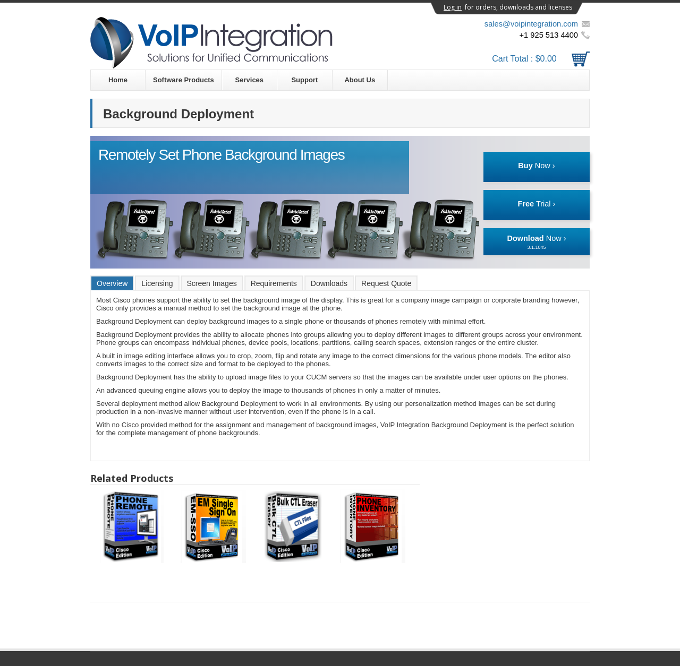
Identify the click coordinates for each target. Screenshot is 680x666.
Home (118, 80)
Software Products (183, 80)
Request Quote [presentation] (386, 283)
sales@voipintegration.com (531, 24)
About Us (359, 80)
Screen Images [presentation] (212, 283)
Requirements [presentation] (274, 283)
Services (249, 80)
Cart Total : (541, 58)
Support (304, 80)
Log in (453, 7)
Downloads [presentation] (329, 283)
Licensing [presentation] (157, 283)
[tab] (112, 283)
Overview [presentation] (112, 283)
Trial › (537, 204)
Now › (536, 165)
